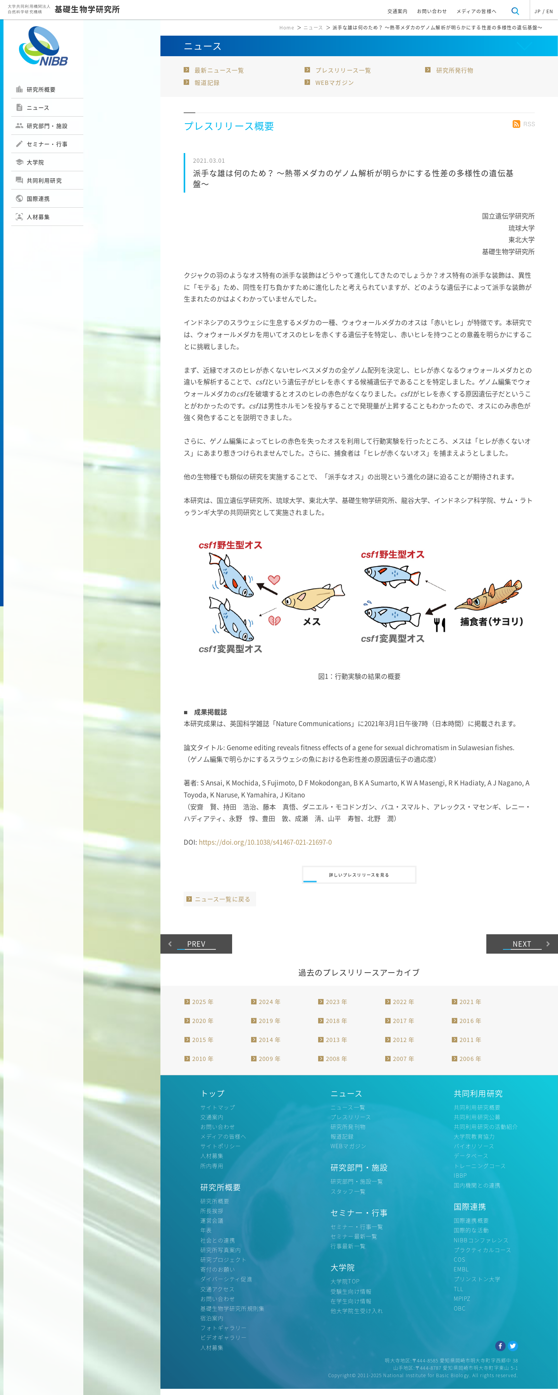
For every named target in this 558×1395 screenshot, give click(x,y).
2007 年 (404, 1064)
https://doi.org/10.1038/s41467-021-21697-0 (265, 842)
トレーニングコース (480, 1171)
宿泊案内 (212, 1324)
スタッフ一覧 (348, 1197)
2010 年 (203, 1064)
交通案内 (398, 11)
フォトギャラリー (223, 1334)
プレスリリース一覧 (343, 70)
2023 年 (337, 1007)
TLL (458, 1295)
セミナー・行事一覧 (357, 1232)
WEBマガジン (334, 82)
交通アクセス (217, 1295)
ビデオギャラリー (223, 1343)
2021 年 (471, 1007)
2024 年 (270, 1007)
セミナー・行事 (41, 144)
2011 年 (471, 1045)
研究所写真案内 (220, 1255)
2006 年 (471, 1064)
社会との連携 (218, 1246)
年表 (206, 1236)
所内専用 (212, 1171)
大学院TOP (345, 1287)
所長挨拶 (212, 1216)
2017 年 (404, 1026)
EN (549, 11)
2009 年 (270, 1064)
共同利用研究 (38, 180)
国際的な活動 (471, 1236)
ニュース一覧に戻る (223, 905)
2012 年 (404, 1045)
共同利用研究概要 (477, 1113)
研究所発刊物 (348, 1132)
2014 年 (270, 1045)
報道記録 (207, 82)
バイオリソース (474, 1152)
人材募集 (32, 217)
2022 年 (404, 1007)
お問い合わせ (432, 11)
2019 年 (270, 1026)
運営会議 (212, 1226)
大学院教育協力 (474, 1142)
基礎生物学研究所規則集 (232, 1314)
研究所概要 (35, 89)
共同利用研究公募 (477, 1122)
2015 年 (203, 1045)
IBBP (460, 1181)
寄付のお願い (218, 1275)
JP (537, 11)
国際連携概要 (471, 1226)
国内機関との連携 (477, 1191)
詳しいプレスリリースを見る (359, 877)
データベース (471, 1162)
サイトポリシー (220, 1152)
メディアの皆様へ (476, 11)
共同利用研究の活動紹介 (486, 1132)
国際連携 (32, 198)
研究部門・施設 (41, 125)
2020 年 (203, 1026)
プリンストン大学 (477, 1285)
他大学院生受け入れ (357, 1316)
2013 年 (337, 1045)
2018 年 (337, 1026)
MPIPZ (462, 1304)
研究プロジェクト (223, 1265)
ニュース (32, 107)
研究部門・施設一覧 (357, 1187)
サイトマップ (218, 1113)
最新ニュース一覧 (219, 70)
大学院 (29, 162)
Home (286, 27)
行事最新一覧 (348, 1252)
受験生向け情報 (351, 1297)
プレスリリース (351, 1122)
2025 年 (203, 1007)
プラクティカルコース (483, 1255)
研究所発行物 (455, 70)
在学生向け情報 (351, 1307)
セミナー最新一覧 (354, 1242)
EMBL (461, 1275)
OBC (460, 1314)
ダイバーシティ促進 (226, 1285)
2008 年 (337, 1064)
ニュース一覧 (348, 1113)
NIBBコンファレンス (481, 1246)
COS (459, 1265)
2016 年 (471, 1026)
